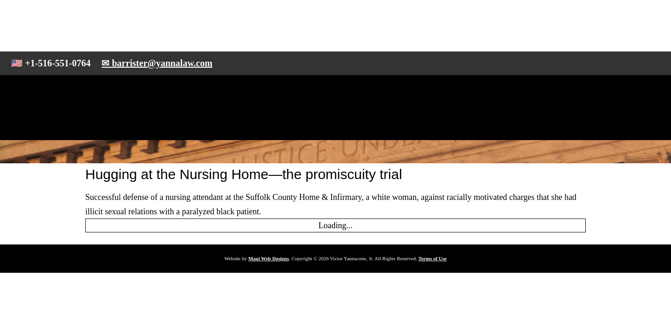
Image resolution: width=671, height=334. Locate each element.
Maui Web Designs (268, 258)
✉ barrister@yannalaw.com (156, 63)
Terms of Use (432, 258)
